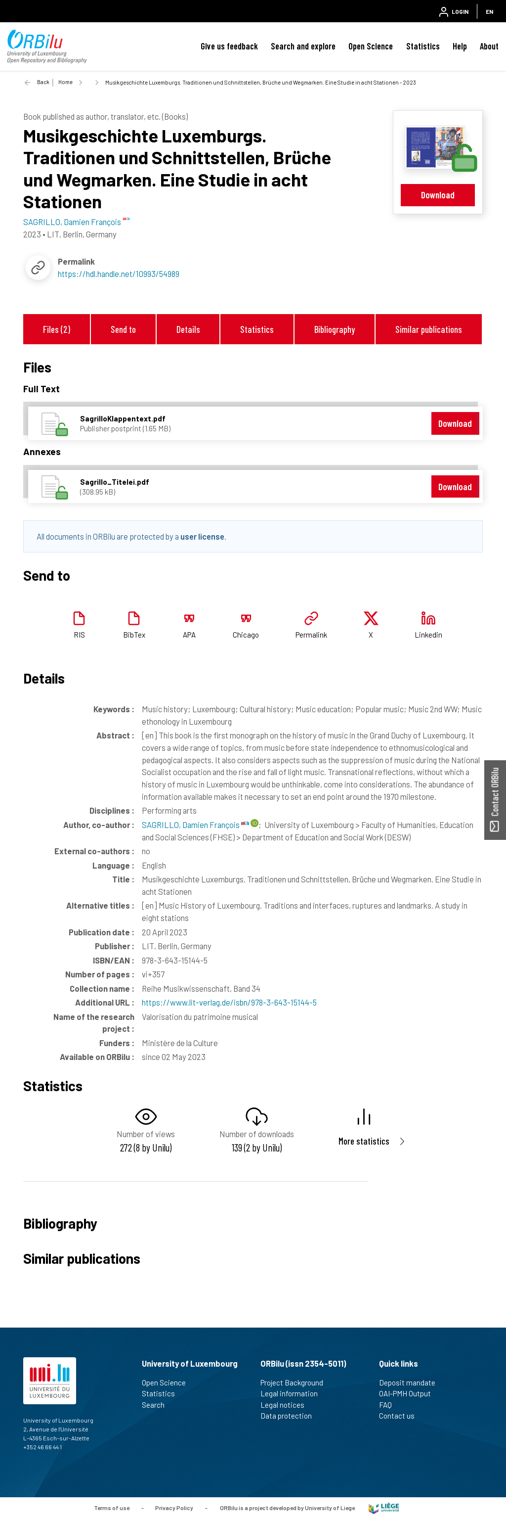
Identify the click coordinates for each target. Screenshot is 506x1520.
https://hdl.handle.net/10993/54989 (118, 273)
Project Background (296, 1382)
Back (43, 82)
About (489, 46)
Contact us (401, 1415)
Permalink (311, 634)
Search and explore (303, 46)
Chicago (246, 634)
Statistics (423, 46)
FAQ (389, 1404)
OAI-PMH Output (409, 1393)
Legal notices (286, 1404)
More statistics (363, 1141)
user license (202, 536)
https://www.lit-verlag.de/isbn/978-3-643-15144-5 (229, 1002)
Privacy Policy (174, 1507)
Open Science (370, 46)
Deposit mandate (411, 1382)
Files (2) (56, 329)
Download (438, 194)
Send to (123, 329)
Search (157, 1404)
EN (489, 11)
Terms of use (111, 1507)
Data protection (290, 1415)
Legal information (293, 1393)
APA (189, 634)
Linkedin (428, 634)
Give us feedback (229, 46)
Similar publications (428, 329)
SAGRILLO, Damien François (195, 824)
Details (188, 329)
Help (460, 46)
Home (65, 82)
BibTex (134, 634)
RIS (79, 634)
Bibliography (334, 329)
